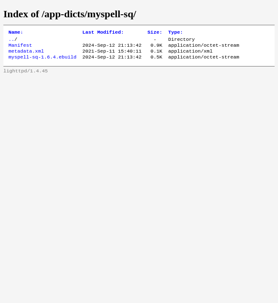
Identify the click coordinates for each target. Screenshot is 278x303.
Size (155, 32)
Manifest (20, 47)
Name (15, 32)
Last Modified (103, 32)
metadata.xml (26, 54)
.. (11, 40)
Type (175, 32)
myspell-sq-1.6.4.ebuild (42, 61)
